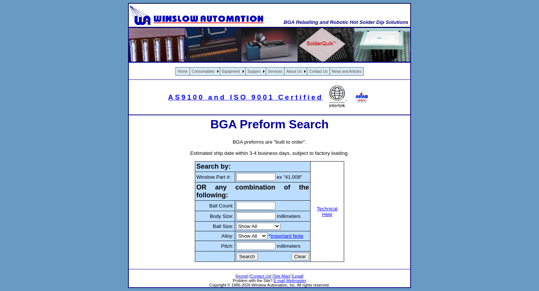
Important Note (286, 236)
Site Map (281, 276)
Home (183, 71)
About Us (294, 71)
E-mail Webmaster (290, 280)
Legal (297, 276)
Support (254, 71)
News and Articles (346, 71)
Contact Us (318, 71)
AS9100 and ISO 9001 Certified (245, 97)
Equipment (231, 71)
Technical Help (327, 211)
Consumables (203, 71)
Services (275, 71)
